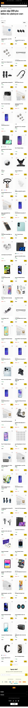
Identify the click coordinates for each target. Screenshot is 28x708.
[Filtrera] (3, 22)
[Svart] (15, 37)
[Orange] (4, 655)
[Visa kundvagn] (24, 3)
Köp (11, 43)
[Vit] (16, 37)
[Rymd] (19, 253)
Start (1, 8)
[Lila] (18, 253)
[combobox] (25, 22)
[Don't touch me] (23, 253)
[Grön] (16, 253)
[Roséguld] (20, 253)
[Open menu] (26, 3)
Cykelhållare (10, 8)
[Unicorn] (22, 253)
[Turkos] (5, 655)
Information (14, 694)
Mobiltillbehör (5, 8)
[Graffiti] (21, 253)
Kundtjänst (14, 691)
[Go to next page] (17, 664)
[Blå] (3, 655)
